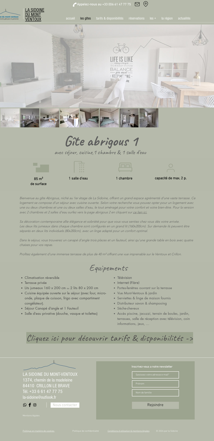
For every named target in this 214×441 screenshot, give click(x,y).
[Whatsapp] (25, 405)
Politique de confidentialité (85, 431)
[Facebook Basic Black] (30, 405)
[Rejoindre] (155, 405)
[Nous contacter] (65, 405)
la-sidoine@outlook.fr (39, 397)
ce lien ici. (140, 212)
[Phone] (74, 4)
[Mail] (137, 4)
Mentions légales (31, 415)
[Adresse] (145, 4)
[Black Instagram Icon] (35, 405)
